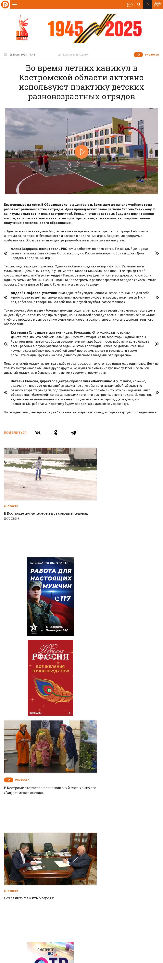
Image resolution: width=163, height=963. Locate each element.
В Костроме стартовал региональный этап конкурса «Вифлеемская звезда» (119, 608)
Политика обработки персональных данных (65, 945)
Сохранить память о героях (30, 705)
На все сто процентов (104, 805)
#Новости (152, 54)
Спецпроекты (74, 863)
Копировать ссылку (73, 54)
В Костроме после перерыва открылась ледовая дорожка (41, 506)
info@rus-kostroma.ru (41, 889)
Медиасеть (151, 958)
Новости (53, 863)
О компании (33, 863)
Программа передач (102, 863)
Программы (130, 863)
